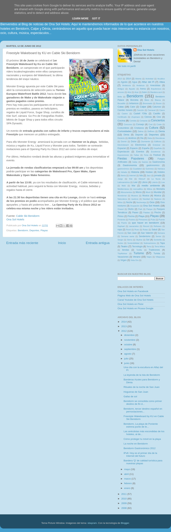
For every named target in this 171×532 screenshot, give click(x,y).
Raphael (121, 226)
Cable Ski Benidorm (27, 215)
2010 (124, 498)
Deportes (34, 230)
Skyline (139, 240)
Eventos (140, 151)
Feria (146, 155)
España (145, 148)
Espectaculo (123, 151)
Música (157, 195)
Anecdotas (155, 85)
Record (146, 226)
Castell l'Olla (140, 113)
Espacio (134, 148)
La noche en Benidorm (136, 443)
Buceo (159, 103)
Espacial (122, 148)
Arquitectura (156, 89)
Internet (132, 175)
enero (127, 488)
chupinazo (135, 117)
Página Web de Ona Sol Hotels (134, 295)
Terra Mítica (160, 246)
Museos (134, 196)
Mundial (158, 192)
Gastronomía (130, 165)
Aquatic (132, 89)
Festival (157, 155)
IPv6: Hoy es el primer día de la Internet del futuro (140, 454)
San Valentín (147, 233)
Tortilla (139, 250)
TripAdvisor (122, 253)
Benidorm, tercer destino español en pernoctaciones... (143, 410)
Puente (162, 220)
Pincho (157, 212)
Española (158, 148)
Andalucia (126, 85)
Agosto (124, 82)
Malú (124, 186)
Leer (135, 182)
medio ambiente (151, 185)
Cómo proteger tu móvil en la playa (142, 439)
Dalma (140, 131)
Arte (129, 92)
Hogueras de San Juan (136, 392)
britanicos (134, 103)
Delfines (150, 131)
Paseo (135, 212)
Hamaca (161, 169)
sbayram (92, 523)
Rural (128, 230)
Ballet (144, 92)
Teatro (124, 246)
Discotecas (160, 138)
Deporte (139, 134)
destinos (132, 138)
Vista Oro (135, 260)
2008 (124, 508)
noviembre (130, 340)
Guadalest (137, 169)
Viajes (149, 257)
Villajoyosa (160, 257)
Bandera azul (156, 92)
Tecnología (137, 246)
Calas (121, 106)
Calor (132, 107)
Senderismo (145, 236)
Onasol (121, 209)
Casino (125, 113)
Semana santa (127, 236)
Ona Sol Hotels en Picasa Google (135, 308)
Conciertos (158, 120)
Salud (154, 229)
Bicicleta (134, 100)
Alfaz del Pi (148, 82)
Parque (149, 209)
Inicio (62, 243)
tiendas (125, 250)
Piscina (131, 216)
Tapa (162, 243)
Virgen (123, 260)
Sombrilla (158, 240)
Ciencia (148, 117)
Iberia (123, 175)
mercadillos (138, 189)
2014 (128, 78)
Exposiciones (123, 155)
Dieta (149, 138)
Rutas (145, 230)
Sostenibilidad (133, 243)
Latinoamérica (124, 182)
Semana (161, 233)
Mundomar (122, 196)
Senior (158, 236)
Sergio (120, 240)
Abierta (138, 79)
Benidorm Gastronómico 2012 (140, 448)
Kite (131, 179)
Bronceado (147, 103)
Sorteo (120, 243)
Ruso (136, 230)
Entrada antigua (98, 243)
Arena (143, 89)
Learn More (80, 18)
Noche (129, 202)
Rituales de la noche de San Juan (142, 387)
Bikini (146, 100)
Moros (139, 192)
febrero (128, 483)
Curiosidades (125, 131)
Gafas (134, 162)
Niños (120, 202)
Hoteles (161, 172)
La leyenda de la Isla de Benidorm (142, 375)
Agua (134, 82)
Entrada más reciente (22, 243)
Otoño (131, 209)
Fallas (136, 155)
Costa (159, 124)
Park (140, 209)
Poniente (121, 220)
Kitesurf (142, 179)
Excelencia (155, 152)
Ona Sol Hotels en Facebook (133, 291)
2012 (124, 331)
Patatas (146, 212)
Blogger (125, 523)
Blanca (158, 100)
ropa (120, 229)
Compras (143, 121)
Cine (159, 117)
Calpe (143, 106)
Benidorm (23, 230)
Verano (137, 256)
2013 (120, 79)
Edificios (157, 141)
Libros (144, 182)
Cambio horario (125, 110)
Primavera (143, 220)
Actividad (149, 79)
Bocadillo (121, 103)
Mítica (149, 189)
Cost (150, 124)
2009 (124, 503)
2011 (124, 494)
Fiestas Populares (131, 158)
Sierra (129, 240)
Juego (120, 179)
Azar (137, 92)
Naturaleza (122, 199)
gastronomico (152, 165)
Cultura (153, 127)
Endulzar (156, 145)
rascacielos (134, 226)
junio (127, 363)
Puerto (124, 223)
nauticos (134, 199)
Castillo (156, 113)
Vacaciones (123, 257)
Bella (120, 97)
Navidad (146, 199)
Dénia (126, 134)
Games (145, 162)
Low (163, 182)
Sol (147, 240)
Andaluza (140, 85)
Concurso (128, 124)
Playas (44, 230)
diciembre (129, 335)
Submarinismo (150, 243)
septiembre (130, 349)
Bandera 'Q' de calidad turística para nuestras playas (143, 462)
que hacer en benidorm (145, 222)
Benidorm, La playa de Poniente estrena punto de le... (141, 425)
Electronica (140, 145)
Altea (162, 82)
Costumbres (123, 128)
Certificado (122, 117)
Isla (141, 175)
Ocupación (134, 206)
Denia (162, 131)
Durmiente (145, 141)
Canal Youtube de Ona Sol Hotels (135, 299)
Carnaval (152, 110)
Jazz (149, 175)
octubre (128, 344)
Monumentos (126, 192)
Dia (141, 138)
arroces (121, 92)
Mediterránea (123, 189)
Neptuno (157, 199)
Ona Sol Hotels (15, 219)
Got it (96, 18)
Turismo (139, 253)
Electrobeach (123, 145)
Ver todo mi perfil (127, 66)
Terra (149, 246)
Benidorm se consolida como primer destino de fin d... (143, 402)
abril (126, 474)
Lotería (155, 182)
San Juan (132, 233)
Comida (132, 121)
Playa (141, 216)
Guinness (150, 169)
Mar (133, 185)
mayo (127, 469)
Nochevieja (141, 202)
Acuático (161, 79)
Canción (140, 110)
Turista (157, 253)
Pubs (153, 220)
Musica (145, 195)
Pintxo (121, 216)
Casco (162, 110)
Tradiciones (154, 250)
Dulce (133, 141)
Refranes (157, 226)
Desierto (121, 138)
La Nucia (155, 179)
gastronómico (123, 169)
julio (126, 358)
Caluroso (156, 107)
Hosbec (149, 172)
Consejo (140, 124)
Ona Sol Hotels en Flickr (131, 304)
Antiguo (121, 89)
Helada (124, 172)
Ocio (152, 202)
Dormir (124, 141)
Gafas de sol (130, 396)
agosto (128, 353)
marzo (127, 478)
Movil (148, 192)
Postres (132, 220)
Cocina (121, 120)
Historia (135, 172)
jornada (158, 175)
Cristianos (139, 128)
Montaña (160, 189)
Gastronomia (158, 162)
